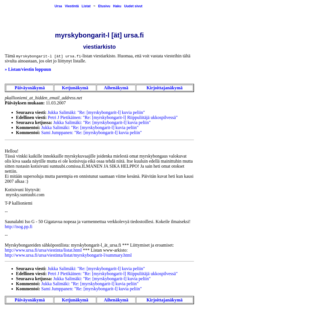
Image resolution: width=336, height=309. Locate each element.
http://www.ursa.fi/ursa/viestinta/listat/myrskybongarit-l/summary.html (68, 255)
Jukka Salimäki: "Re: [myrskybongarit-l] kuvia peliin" (96, 112)
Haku (117, 6)
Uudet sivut (133, 6)
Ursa (58, 6)
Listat (85, 6)
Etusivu (104, 6)
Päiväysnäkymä (30, 87)
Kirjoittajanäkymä (164, 87)
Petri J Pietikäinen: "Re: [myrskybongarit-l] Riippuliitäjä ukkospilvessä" (113, 117)
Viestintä (72, 6)
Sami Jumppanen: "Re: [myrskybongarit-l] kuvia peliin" (91, 132)
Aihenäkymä (116, 87)
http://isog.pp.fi (18, 226)
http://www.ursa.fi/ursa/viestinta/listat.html (43, 250)
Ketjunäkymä (75, 87)
